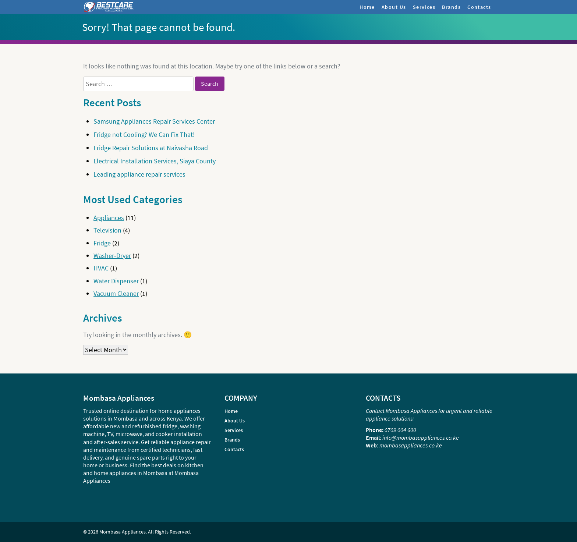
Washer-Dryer (112, 255)
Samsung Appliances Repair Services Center (154, 121)
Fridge (102, 243)
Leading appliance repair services (139, 174)
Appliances (108, 217)
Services (424, 7)
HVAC (101, 268)
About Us (394, 7)
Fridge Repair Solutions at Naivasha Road (150, 148)
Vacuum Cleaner (116, 293)
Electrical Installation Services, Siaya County (154, 161)
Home (367, 7)
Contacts (479, 7)
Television (107, 230)
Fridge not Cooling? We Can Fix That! (144, 134)
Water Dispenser (116, 281)
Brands (451, 7)
